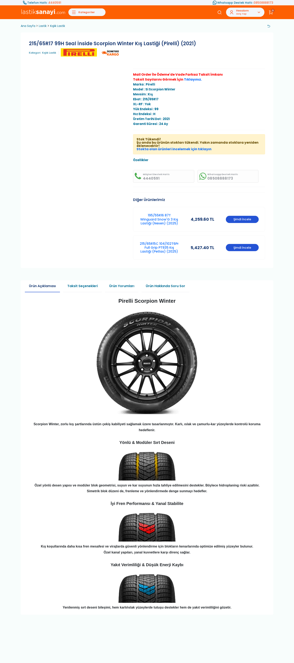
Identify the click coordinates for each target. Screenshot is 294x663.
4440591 (54, 2)
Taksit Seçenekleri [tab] (82, 286)
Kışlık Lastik (57, 25)
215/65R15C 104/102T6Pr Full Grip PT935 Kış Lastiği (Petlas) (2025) (159, 247)
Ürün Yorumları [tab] (121, 286)
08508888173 (263, 2)
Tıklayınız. (193, 79)
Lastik (43, 25)
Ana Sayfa (28, 25)
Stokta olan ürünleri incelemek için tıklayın (174, 149)
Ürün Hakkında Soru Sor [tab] (165, 286)
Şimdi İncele (242, 219)
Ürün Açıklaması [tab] (42, 286)
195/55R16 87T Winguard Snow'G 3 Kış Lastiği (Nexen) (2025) (159, 219)
